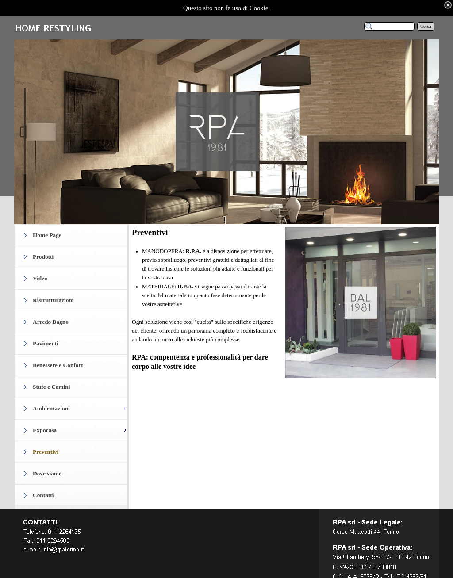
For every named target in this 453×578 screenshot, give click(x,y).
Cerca (425, 26)
